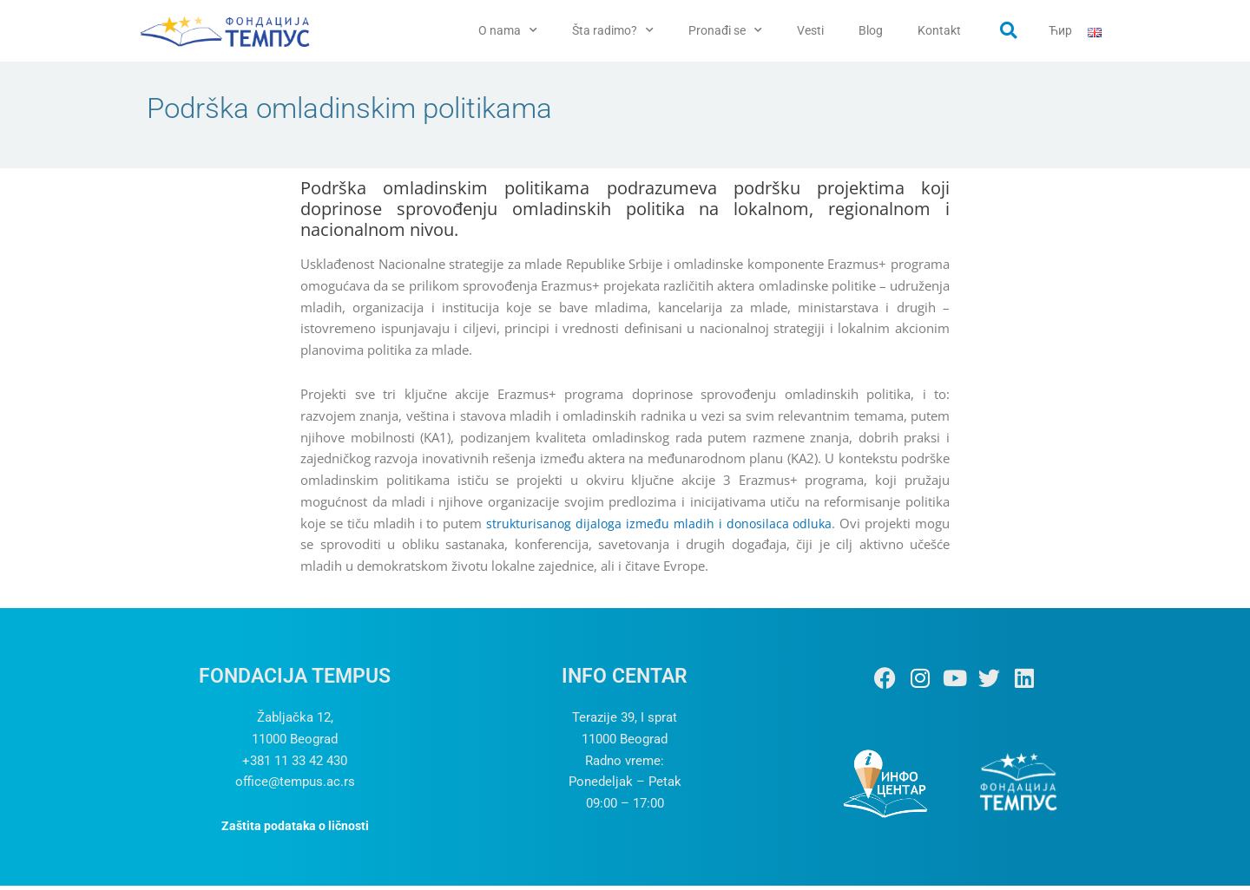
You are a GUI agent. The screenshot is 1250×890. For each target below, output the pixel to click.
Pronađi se (725, 30)
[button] (1009, 30)
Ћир (1060, 30)
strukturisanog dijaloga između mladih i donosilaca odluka (658, 526)
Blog (871, 30)
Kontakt (939, 30)
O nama (507, 30)
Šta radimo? (613, 30)
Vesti (810, 30)
